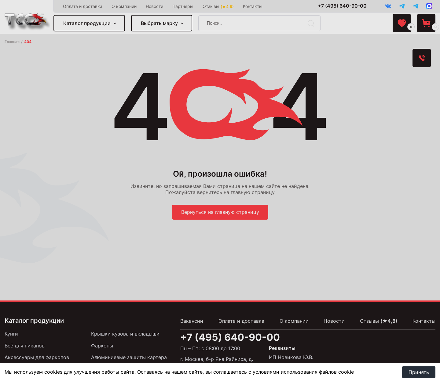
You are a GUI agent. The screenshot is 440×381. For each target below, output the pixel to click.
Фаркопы (102, 346)
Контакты (252, 6)
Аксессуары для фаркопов (37, 357)
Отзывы (218, 6)
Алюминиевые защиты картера (129, 357)
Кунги (11, 334)
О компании (124, 6)
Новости (154, 6)
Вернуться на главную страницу (220, 212)
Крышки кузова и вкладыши (125, 334)
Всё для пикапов (25, 346)
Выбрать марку (159, 23)
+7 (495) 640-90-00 (342, 6)
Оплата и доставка (82, 6)
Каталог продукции (87, 23)
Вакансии (191, 321)
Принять (419, 372)
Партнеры (182, 6)
